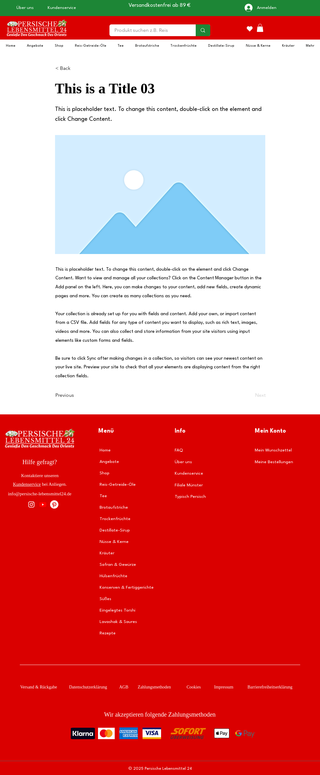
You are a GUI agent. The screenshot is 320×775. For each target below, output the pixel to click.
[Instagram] (31, 504)
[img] (36, 37)
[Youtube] (43, 504)
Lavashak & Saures (118, 622)
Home (105, 450)
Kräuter (107, 553)
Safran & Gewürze (118, 564)
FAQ (179, 450)
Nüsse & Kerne (114, 542)
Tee (103, 496)
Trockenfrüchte (115, 519)
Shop (104, 473)
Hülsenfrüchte (113, 576)
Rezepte (108, 633)
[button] (260, 28)
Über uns (183, 462)
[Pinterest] (54, 504)
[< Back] (75, 68)
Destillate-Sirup (115, 530)
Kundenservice (27, 484)
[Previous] (75, 395)
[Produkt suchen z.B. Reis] (148, 30)
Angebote (109, 461)
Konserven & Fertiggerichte (126, 587)
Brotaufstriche (114, 507)
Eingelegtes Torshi (117, 610)
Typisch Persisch (190, 496)
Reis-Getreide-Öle (118, 484)
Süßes (105, 599)
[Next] (250, 395)
